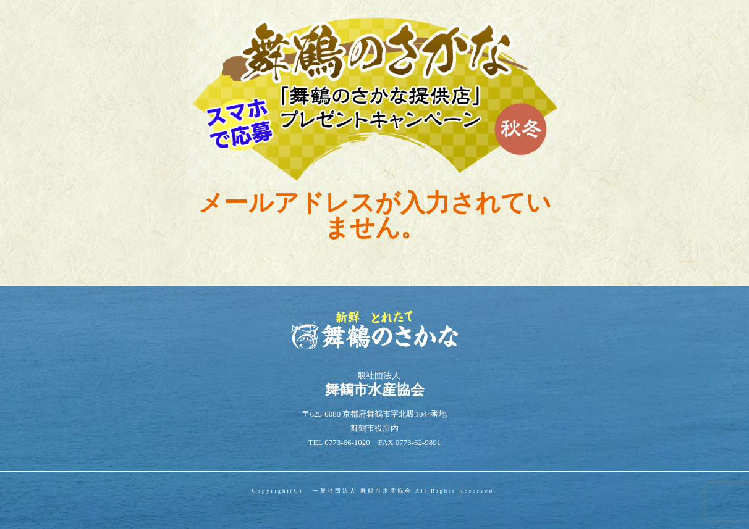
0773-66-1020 (347, 442)
